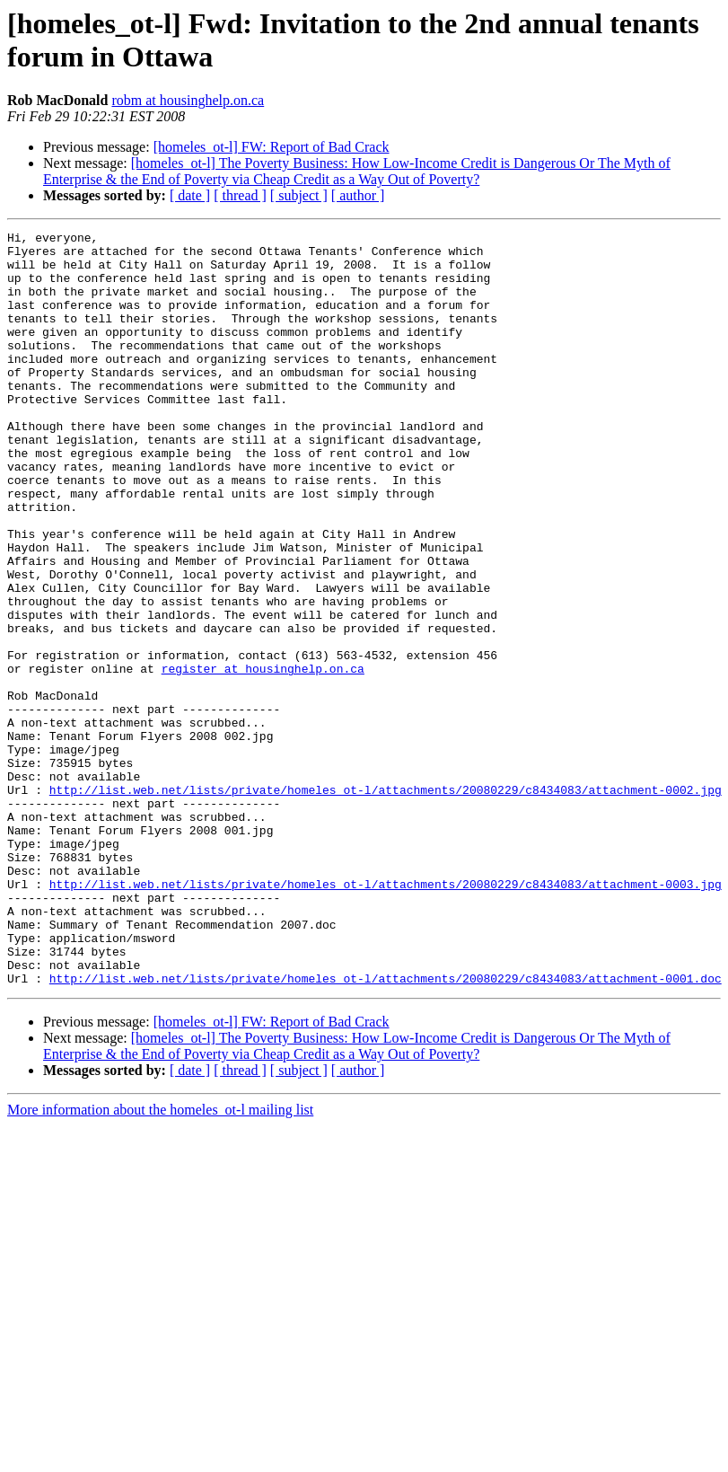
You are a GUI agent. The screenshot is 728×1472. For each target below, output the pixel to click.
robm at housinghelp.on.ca (187, 100)
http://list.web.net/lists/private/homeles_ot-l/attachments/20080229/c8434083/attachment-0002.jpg (385, 903)
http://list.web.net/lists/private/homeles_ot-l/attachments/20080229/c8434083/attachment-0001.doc (385, 1129)
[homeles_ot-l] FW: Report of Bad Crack (271, 146)
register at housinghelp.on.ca (263, 757)
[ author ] (358, 195)
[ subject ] (299, 195)
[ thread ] (240, 195)
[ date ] (190, 195)
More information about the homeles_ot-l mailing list (160, 1260)
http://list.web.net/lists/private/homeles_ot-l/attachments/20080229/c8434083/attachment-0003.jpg (385, 1016)
